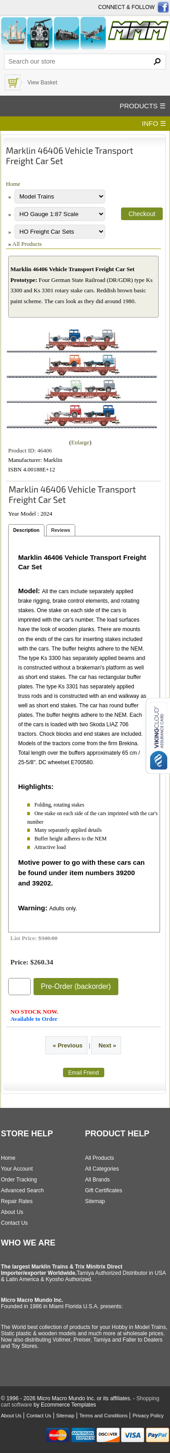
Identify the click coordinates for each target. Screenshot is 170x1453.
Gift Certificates (103, 1190)
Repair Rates (17, 1201)
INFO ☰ (154, 123)
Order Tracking (19, 1179)
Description (26, 530)
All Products (27, 243)
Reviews (60, 530)
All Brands (97, 1179)
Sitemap (95, 1201)
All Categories (102, 1169)
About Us (12, 1212)
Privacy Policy (147, 1415)
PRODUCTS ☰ (142, 106)
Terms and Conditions (103, 1415)
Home (13, 183)
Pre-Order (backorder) (76, 986)
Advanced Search (22, 1190)
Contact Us (14, 1223)
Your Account (17, 1169)
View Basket (42, 82)
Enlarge (80, 442)
